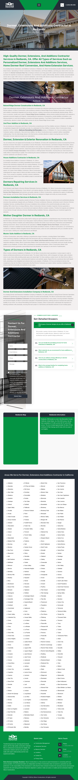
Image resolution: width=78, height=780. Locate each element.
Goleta (26, 562)
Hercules (26, 583)
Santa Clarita (61, 535)
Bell (9, 556)
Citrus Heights (11, 638)
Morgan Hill (44, 519)
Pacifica (43, 586)
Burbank (10, 590)
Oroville (43, 580)
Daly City (10, 678)
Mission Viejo (44, 492)
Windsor (60, 702)
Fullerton (26, 541)
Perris (42, 608)
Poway (43, 638)
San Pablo (60, 513)
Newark (43, 535)
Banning (10, 544)
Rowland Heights (45, 696)
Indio (25, 605)
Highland (26, 590)
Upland (59, 644)
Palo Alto (43, 599)
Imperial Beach (28, 602)
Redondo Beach (45, 660)
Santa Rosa (61, 550)
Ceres (9, 620)
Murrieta (43, 525)
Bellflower (10, 562)
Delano (10, 690)
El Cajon (10, 718)
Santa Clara (61, 532)
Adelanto (10, 483)
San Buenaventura (46, 712)
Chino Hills (11, 632)
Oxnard (43, 583)
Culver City (11, 669)
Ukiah (59, 638)
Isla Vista (26, 614)
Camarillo (10, 599)
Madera (26, 712)
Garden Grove (28, 547)
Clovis (9, 644)
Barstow (10, 547)
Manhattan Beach (29, 715)
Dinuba (10, 699)
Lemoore (26, 675)
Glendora (26, 559)
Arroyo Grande (12, 519)
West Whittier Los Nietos (64, 687)
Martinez (26, 721)
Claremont (10, 641)
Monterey (43, 507)
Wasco (59, 672)
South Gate (61, 577)
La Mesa (26, 623)
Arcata (9, 513)
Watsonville (61, 675)
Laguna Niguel (28, 651)
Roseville (43, 693)
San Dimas (44, 724)
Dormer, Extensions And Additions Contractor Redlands (29, 49)
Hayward (26, 577)
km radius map (20, 439)
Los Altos (26, 696)
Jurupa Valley (28, 617)
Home (5, 49)
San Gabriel (61, 486)
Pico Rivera (44, 614)
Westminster (61, 690)
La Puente (27, 632)
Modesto (43, 495)
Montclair (43, 501)
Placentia (43, 620)
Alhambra (10, 489)
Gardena (26, 550)
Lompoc (26, 690)
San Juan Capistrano (63, 495)
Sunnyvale (60, 605)
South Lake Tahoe (62, 580)
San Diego (44, 721)
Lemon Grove (28, 672)
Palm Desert (44, 590)
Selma (59, 562)
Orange (43, 571)
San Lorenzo (61, 501)
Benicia (10, 568)
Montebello (44, 504)
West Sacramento (62, 684)
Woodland (60, 705)
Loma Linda (27, 687)
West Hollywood (62, 681)
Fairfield (26, 504)
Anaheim (10, 498)
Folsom (26, 516)
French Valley (28, 535)
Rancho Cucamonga (46, 644)
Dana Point (11, 681)
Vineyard (60, 657)
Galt (25, 544)
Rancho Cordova (45, 641)
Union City (60, 641)
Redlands (10, 49)
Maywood (27, 724)
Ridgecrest (44, 675)
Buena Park (11, 586)
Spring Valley (61, 593)
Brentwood (11, 583)
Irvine (25, 611)
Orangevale (44, 574)
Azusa (9, 535)
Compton (10, 654)
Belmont (10, 565)
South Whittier (61, 590)
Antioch (10, 504)
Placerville (44, 623)
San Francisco (61, 483)
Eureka (26, 498)
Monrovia (43, 498)
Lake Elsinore (28, 654)
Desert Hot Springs (13, 693)
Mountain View (45, 522)
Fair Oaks (27, 501)
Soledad (60, 568)
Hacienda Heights (29, 568)
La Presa (26, 629)
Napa (42, 529)
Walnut (59, 666)
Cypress (10, 675)
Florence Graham (29, 510)
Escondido (27, 495)
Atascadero (11, 525)
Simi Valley (61, 565)
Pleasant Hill (44, 626)
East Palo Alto (11, 712)
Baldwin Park (11, 541)
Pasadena (43, 605)
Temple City (61, 614)
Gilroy (26, 553)
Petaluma (43, 611)
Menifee (26, 727)
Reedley (43, 666)
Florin (25, 513)
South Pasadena (62, 583)
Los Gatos (27, 705)
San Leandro (61, 498)
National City (44, 532)
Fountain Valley (28, 529)
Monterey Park (45, 510)
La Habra (26, 620)
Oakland (43, 556)
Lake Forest (27, 657)
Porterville (43, 635)
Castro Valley (11, 614)
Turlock (60, 629)
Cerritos (10, 623)
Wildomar (60, 699)
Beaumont (10, 553)
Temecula (60, 608)
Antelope (10, 501)
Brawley (10, 577)
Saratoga (60, 556)
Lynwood (26, 709)
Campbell (10, 602)
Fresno (26, 538)
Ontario (43, 568)
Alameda (10, 486)
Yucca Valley (61, 718)
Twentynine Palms (62, 635)
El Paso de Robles (29, 486)
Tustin (59, 632)
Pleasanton (44, 629)
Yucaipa (60, 715)
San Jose (60, 492)
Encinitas (26, 492)
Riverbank (43, 678)
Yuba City (60, 712)
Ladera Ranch (28, 641)
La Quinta (27, 635)
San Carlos (44, 715)
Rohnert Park (44, 687)
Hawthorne (27, 574)
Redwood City (45, 663)
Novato (43, 553)
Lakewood (27, 660)
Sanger (60, 522)
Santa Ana (60, 525)
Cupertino (10, 672)
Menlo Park (44, 483)
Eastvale (10, 715)
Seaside (60, 559)
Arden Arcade (11, 516)
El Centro (10, 721)
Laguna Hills (27, 647)
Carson (10, 611)
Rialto (42, 669)
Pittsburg (43, 617)
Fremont (26, 532)
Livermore (27, 681)
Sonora (60, 574)
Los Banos (27, 702)
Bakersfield (11, 538)
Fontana (26, 519)
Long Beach (27, 693)
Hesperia (26, 586)
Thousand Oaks (62, 617)
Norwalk (43, 550)
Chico (9, 626)
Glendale (26, 556)
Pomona (43, 632)
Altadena (10, 495)
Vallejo (59, 651)
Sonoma (60, 571)
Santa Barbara (61, 529)
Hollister (26, 593)
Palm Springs (44, 593)
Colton (9, 651)
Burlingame (11, 593)
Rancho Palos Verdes (47, 647)
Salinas (43, 702)
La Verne (26, 638)
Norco (42, 541)
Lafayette (26, 644)
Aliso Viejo (10, 492)
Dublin (9, 705)
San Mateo (60, 510)
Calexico (10, 596)
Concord (10, 657)
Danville (10, 684)
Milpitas (43, 489)
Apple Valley (11, 507)
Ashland (10, 522)
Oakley (43, 559)
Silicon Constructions (39, 777)
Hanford (26, 571)
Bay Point (10, 550)
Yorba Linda (61, 709)
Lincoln (26, 678)
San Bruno (44, 709)
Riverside (43, 681)
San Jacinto (61, 489)
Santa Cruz (61, 538)
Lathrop (26, 666)
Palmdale (43, 596)
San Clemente (45, 718)
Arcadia (10, 510)
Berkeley (10, 571)
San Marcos (61, 507)
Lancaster (27, 663)
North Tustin (44, 547)
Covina (10, 666)
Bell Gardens (11, 559)
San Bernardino (45, 705)
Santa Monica (61, 544)
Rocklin (43, 684)
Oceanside (44, 562)
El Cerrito (10, 724)
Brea (9, 580)
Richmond (43, 672)
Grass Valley (27, 565)
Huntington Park (28, 599)
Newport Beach (45, 538)
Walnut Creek (61, 669)
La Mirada (27, 626)
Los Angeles (27, 699)
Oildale (43, 565)
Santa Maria (61, 541)
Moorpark (43, 513)
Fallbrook (26, 507)
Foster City (27, 525)
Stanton (60, 596)
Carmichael (11, 608)
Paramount (44, 602)
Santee (59, 553)
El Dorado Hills (12, 727)
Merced (43, 486)
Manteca (26, 718)
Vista (59, 663)
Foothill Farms (28, 522)
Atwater (10, 529)
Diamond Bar (11, 696)
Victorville (60, 654)
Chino (9, 629)
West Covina (61, 678)
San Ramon (61, 519)
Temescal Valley (62, 611)
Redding (43, 654)
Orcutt (42, 577)
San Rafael (61, 516)
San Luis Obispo (62, 504)
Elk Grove (27, 489)
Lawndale (27, 669)
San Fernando (45, 727)
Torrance (60, 620)
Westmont (60, 693)
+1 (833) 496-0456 (70, 5)
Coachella (10, 647)
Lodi (25, 684)
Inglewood (27, 608)
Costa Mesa (11, 663)
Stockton (60, 599)
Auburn (10, 532)
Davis (9, 687)
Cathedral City (11, 617)
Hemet (26, 580)
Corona (10, 660)
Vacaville (60, 647)
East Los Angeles (12, 709)
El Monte (26, 483)
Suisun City (61, 602)
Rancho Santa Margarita (47, 651)
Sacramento (44, 699)
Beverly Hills (11, 574)
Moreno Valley (45, 516)
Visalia (59, 660)
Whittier (60, 696)
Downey (10, 702)
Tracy (59, 623)
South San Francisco (63, 586)
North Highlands (45, 544)
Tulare (59, 626)
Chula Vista (11, 635)
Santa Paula (61, 547)
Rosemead (44, 690)
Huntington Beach (29, 596)
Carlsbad (10, 605)
